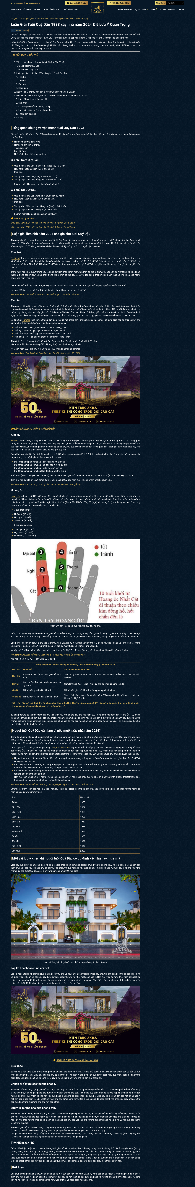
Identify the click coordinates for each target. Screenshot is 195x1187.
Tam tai (26, 320)
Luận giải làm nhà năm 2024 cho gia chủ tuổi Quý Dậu (42, 73)
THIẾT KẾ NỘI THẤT (70, 10)
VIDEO (153, 9)
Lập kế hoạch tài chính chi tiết (32, 99)
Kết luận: (20, 117)
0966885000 (17, 3)
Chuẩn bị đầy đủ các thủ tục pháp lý (35, 106)
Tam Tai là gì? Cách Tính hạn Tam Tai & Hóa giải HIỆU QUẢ (52, 353)
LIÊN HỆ (181, 10)
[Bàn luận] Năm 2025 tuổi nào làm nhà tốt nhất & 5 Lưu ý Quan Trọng (43, 227)
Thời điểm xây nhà (27, 114)
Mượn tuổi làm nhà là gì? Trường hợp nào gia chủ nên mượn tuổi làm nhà (59, 784)
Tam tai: (22, 80)
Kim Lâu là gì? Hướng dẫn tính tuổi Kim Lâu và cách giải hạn (53, 484)
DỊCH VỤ (37, 10)
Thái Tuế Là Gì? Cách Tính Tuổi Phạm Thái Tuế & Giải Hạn (52, 294)
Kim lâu (22, 84)
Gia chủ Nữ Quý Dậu (28, 69)
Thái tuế (22, 77)
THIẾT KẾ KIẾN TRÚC (51, 10)
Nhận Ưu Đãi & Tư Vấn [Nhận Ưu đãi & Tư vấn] (76, 3)
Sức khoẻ (22, 103)
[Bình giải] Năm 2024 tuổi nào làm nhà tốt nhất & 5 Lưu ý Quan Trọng (43, 222)
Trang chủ (14, 19)
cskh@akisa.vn (33, 3)
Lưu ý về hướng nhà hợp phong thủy (35, 110)
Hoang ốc (23, 88)
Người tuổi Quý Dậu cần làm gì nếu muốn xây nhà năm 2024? (45, 92)
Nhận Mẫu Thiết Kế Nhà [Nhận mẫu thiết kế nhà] (119, 3)
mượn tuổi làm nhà (61, 747)
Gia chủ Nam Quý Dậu (29, 66)
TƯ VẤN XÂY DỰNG (167, 10)
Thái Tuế (16, 258)
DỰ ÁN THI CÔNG (125, 10)
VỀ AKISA (27, 10)
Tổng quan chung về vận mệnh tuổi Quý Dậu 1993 (40, 62)
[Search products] (181, 3)
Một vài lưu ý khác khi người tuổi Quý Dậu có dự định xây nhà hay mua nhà (51, 95)
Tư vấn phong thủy (27, 19)
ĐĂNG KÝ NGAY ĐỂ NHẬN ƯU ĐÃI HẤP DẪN (34, 429)
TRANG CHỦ (16, 10)
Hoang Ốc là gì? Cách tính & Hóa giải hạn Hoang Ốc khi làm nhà (55, 654)
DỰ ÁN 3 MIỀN (141, 9)
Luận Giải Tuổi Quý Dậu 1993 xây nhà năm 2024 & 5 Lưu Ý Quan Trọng (63, 19)
